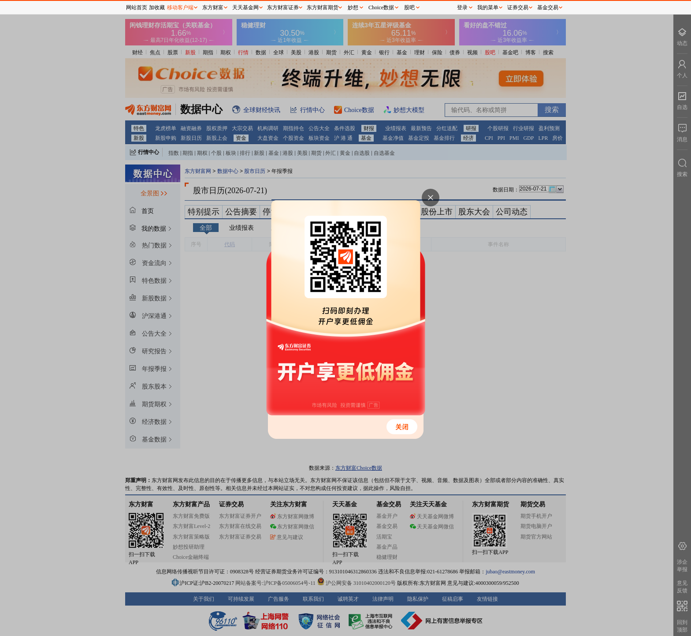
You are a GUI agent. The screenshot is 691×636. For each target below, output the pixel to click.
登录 (462, 7)
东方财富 (212, 7)
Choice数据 (381, 7)
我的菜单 (487, 7)
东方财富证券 (283, 7)
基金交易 (547, 7)
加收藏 (157, 7)
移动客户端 (180, 7)
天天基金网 (245, 7)
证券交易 (517, 7)
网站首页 (136, 7)
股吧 (409, 7)
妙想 (353, 7)
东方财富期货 (322, 7)
